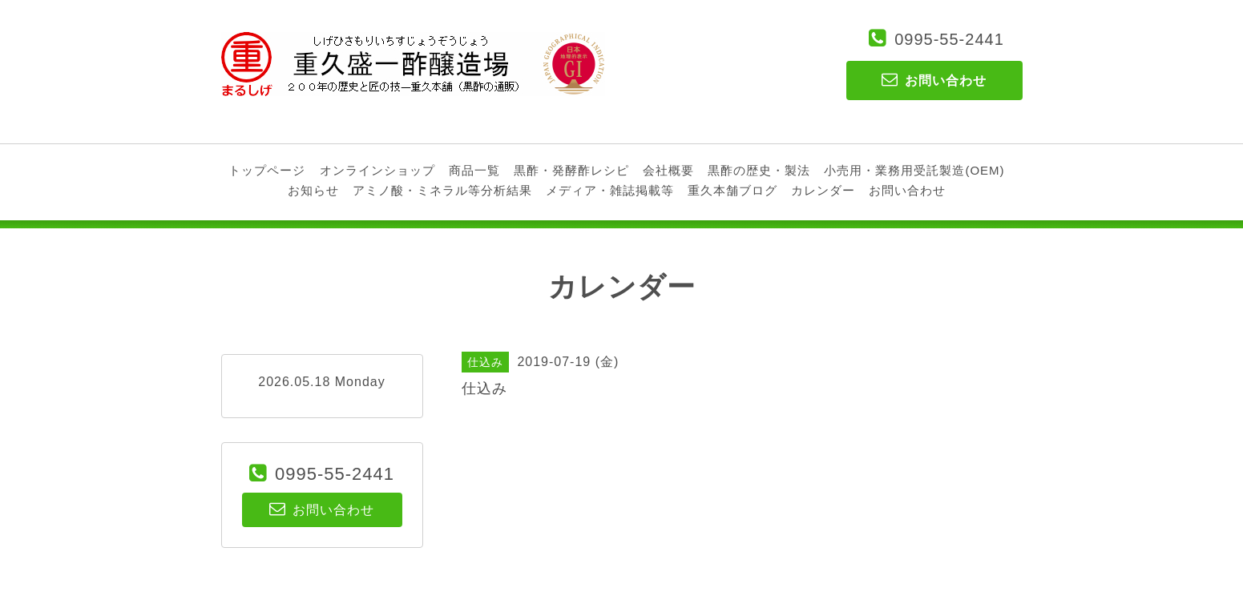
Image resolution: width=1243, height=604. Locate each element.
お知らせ (313, 190)
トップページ (266, 170)
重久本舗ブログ (732, 190)
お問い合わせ (907, 190)
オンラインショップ (377, 170)
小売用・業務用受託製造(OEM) (914, 170)
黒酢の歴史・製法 (759, 170)
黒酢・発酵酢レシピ (571, 170)
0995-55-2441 (949, 39)
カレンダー (823, 190)
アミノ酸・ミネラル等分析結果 (442, 190)
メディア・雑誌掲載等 (610, 190)
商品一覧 (474, 170)
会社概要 (668, 170)
